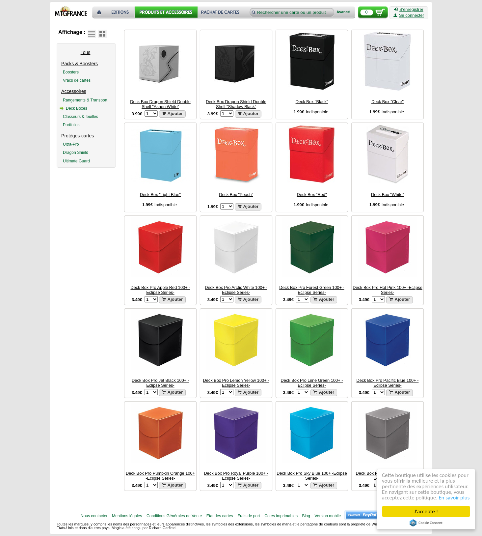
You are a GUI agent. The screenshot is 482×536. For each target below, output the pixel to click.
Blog (306, 516)
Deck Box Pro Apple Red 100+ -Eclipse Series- (160, 290)
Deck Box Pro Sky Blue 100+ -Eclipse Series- (312, 476)
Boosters (71, 72)
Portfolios (71, 125)
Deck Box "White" (387, 194)
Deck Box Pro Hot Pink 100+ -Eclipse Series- (387, 290)
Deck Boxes (76, 108)
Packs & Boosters (79, 63)
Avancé (343, 12)
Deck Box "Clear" (387, 101)
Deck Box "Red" (312, 194)
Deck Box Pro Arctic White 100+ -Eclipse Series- (236, 290)
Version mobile (327, 516)
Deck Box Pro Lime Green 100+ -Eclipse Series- (312, 383)
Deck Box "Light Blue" (160, 194)
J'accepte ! (426, 511)
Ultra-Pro (71, 144)
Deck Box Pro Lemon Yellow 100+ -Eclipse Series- (236, 383)
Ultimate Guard (76, 161)
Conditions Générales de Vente (174, 516)
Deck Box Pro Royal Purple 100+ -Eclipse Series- (236, 476)
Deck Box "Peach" (236, 194)
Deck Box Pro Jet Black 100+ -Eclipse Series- (160, 383)
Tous (86, 52)
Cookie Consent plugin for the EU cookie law (426, 522)
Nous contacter (94, 516)
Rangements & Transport (85, 100)
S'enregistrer (408, 9)
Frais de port (248, 516)
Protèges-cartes (77, 135)
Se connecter (408, 15)
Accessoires (73, 91)
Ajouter (172, 113)
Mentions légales (127, 516)
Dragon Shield (75, 152)
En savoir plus (454, 497)
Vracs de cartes (77, 80)
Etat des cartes (219, 516)
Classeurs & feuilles (80, 116)
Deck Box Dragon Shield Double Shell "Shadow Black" (236, 104)
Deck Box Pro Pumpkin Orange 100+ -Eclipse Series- (160, 476)
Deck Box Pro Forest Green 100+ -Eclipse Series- (311, 290)
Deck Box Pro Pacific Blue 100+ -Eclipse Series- (388, 383)
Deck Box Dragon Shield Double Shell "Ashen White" (160, 104)
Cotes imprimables (281, 516)
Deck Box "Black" (312, 101)
